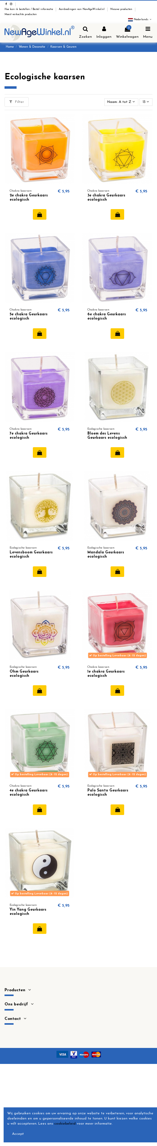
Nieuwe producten (121, 9)
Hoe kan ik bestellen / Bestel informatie (29, 9)
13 (146, 102)
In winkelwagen (39, 214)
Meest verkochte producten (21, 14)
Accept (18, 1134)
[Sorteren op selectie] (121, 102)
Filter (16, 102)
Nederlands (140, 19)
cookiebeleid (65, 1123)
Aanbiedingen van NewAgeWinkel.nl (82, 9)
